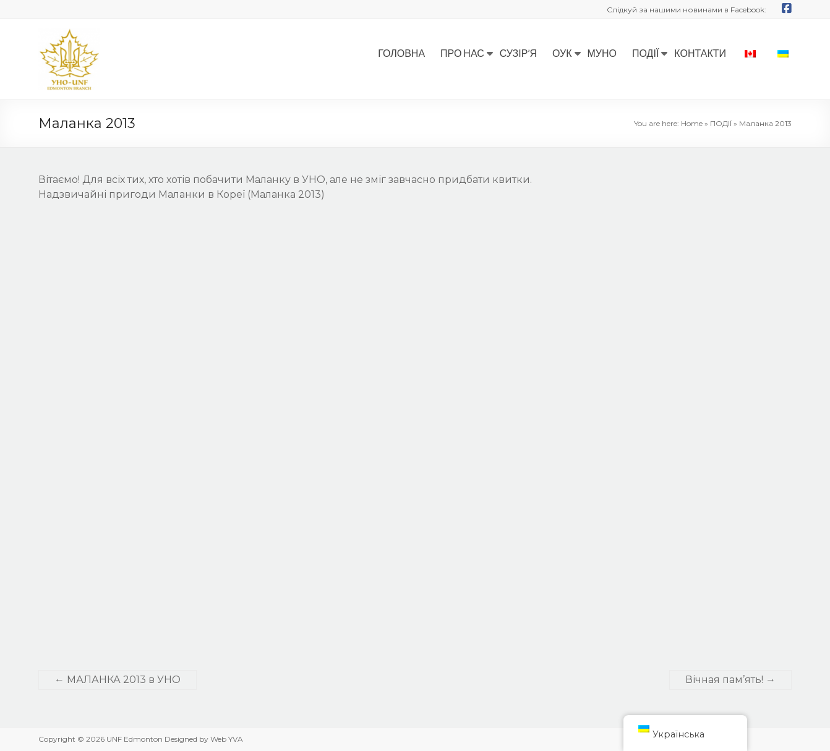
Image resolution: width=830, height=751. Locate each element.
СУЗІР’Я (518, 53)
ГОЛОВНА (401, 53)
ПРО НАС (462, 53)
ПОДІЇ (645, 53)
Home (692, 123)
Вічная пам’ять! (730, 679)
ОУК (562, 53)
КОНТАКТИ (700, 53)
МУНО (602, 53)
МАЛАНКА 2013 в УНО (117, 679)
